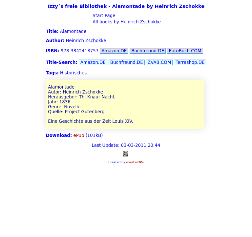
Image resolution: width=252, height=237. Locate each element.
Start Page (103, 15)
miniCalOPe (134, 162)
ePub (79, 135)
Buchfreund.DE (147, 50)
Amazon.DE (114, 50)
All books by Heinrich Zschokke (126, 21)
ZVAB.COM (159, 62)
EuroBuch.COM (185, 50)
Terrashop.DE (190, 62)
